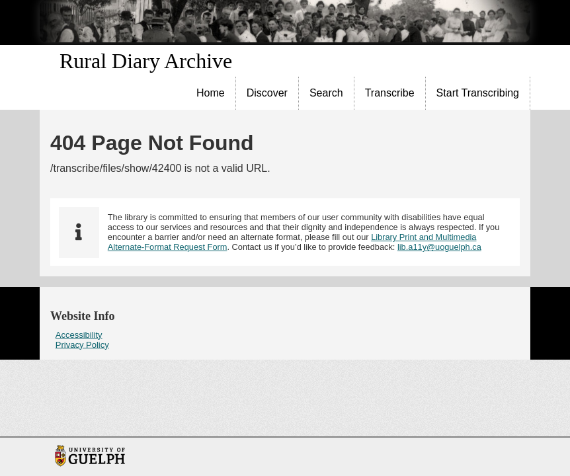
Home (210, 93)
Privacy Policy (82, 344)
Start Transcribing (477, 93)
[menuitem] (211, 93)
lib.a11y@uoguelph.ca (439, 247)
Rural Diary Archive (146, 61)
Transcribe (390, 93)
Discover (267, 93)
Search (326, 93)
